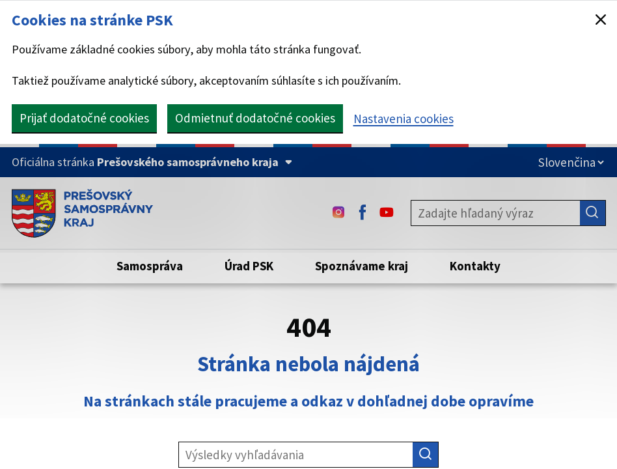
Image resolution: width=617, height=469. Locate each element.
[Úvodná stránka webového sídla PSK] (83, 213)
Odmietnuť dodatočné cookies (255, 118)
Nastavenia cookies (403, 118)
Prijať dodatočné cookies (84, 118)
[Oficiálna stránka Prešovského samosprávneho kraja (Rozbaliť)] (152, 162)
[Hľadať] (593, 213)
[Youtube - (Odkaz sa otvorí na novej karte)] (386, 213)
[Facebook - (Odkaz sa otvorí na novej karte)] (362, 213)
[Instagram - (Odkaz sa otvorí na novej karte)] (338, 213)
